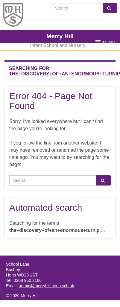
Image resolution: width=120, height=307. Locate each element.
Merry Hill (60, 36)
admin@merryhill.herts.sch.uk (46, 285)
